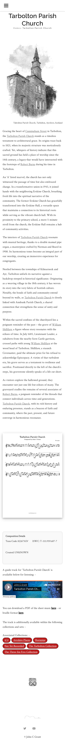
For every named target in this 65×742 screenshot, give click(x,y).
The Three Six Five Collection (21, 652)
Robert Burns (27, 164)
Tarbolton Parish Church (20, 136)
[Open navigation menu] (6, 5)
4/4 (6, 640)
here (53, 608)
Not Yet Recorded (14, 646)
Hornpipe (40, 640)
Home (16, 28)
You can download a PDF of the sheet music (27, 608)
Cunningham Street (36, 131)
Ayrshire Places (21, 640)
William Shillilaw (40, 343)
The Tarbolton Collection (43, 646)
